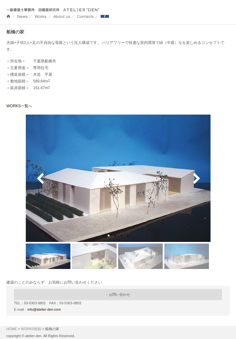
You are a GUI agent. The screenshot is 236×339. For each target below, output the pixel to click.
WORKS (40, 16)
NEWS (23, 16)
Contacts (85, 16)
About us (62, 16)
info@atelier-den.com (44, 309)
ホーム (8, 16)
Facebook (105, 16)
